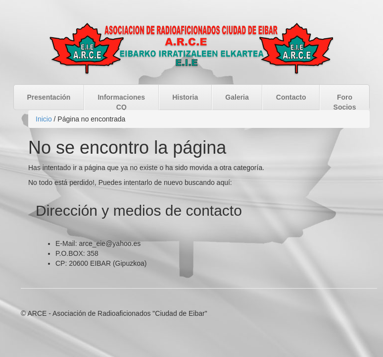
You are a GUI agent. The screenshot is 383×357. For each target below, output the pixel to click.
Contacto (291, 97)
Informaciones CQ (121, 102)
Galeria (236, 97)
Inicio (44, 119)
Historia (185, 97)
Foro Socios (345, 102)
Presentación (49, 97)
